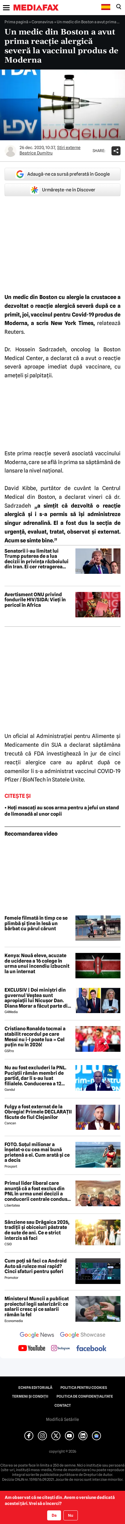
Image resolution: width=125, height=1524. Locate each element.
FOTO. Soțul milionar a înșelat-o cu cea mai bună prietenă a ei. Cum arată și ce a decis (37, 1152)
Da (54, 1515)
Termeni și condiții (30, 1396)
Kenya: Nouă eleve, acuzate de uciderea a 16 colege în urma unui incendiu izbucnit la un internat (37, 963)
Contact (62, 1405)
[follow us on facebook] (91, 1348)
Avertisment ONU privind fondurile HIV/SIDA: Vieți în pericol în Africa (35, 600)
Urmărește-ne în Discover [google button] (62, 189)
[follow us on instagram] (60, 1348)
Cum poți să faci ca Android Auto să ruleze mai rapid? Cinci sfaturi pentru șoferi (36, 1266)
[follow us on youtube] (31, 1348)
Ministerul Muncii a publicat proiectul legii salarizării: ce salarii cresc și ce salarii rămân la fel (37, 1306)
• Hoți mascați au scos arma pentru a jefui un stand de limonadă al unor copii (62, 811)
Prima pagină (16, 21)
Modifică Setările (62, 1419)
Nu (70, 1515)
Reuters (14, 332)
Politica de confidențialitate (84, 1396)
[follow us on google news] (37, 1335)
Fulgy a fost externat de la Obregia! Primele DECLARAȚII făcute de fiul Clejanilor (38, 1112)
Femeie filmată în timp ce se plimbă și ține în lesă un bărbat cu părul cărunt (36, 923)
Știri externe (69, 147)
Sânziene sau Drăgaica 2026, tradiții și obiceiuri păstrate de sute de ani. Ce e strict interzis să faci (37, 1230)
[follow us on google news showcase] (82, 1335)
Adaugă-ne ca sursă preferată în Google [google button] (62, 174)
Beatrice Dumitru (36, 153)
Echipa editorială (35, 1388)
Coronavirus (42, 21)
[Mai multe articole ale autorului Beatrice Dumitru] (11, 151)
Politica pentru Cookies (83, 1388)
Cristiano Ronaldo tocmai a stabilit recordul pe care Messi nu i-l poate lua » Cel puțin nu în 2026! (35, 1036)
